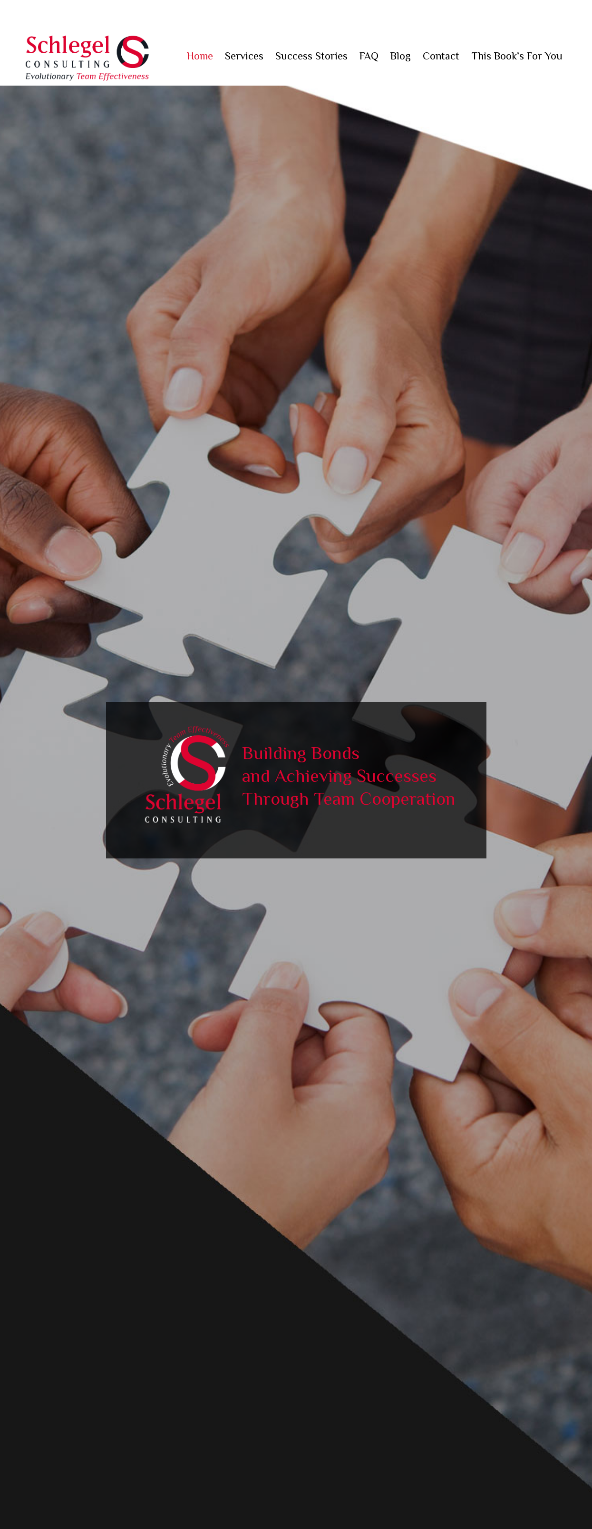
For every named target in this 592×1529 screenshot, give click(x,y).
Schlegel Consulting (87, 57)
